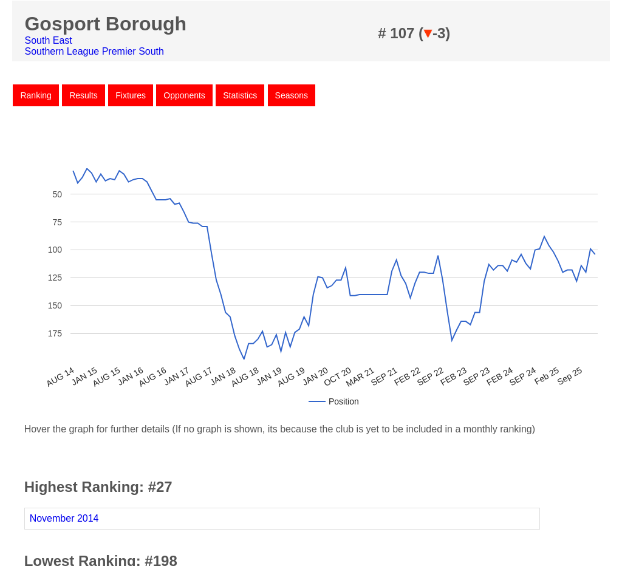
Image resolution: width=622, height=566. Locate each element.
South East (48, 40)
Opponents (184, 95)
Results (83, 95)
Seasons (291, 95)
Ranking (35, 95)
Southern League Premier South (93, 51)
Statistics (240, 95)
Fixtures (130, 95)
